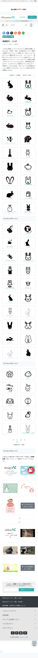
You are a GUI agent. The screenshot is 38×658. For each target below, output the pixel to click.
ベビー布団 (28, 198)
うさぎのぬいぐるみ (28, 433)
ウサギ (10, 102)
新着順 (12, 75)
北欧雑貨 (28, 102)
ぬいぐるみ (28, 212)
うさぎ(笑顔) (28, 88)
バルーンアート (10, 143)
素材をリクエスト (26, 589)
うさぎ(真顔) (28, 184)
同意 (35, 1)
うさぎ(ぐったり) (28, 260)
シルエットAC (6, 44)
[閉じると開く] (1, 652)
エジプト (10, 343)
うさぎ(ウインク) (28, 116)
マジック (10, 433)
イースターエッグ (10, 212)
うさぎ (10, 88)
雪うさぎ (10, 116)
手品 (10, 274)
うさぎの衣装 (10, 288)
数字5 (28, 343)
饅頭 (28, 378)
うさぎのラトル (10, 260)
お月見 (28, 233)
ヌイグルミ (9, 315)
